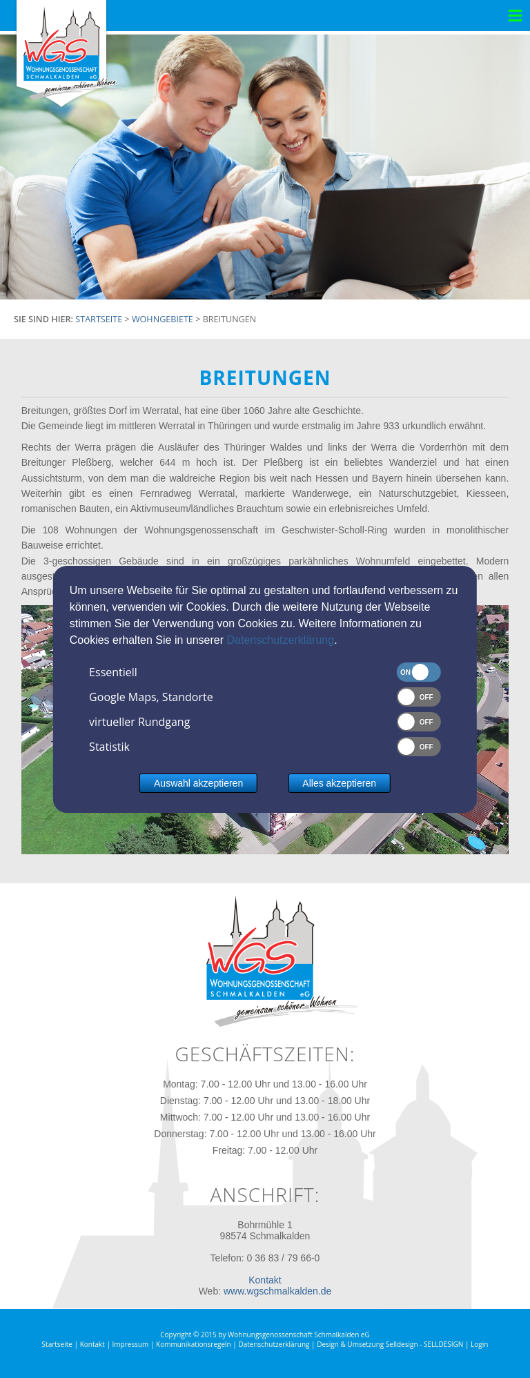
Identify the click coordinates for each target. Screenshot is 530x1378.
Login (479, 1344)
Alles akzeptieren (339, 783)
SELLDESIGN (443, 1344)
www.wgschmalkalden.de (277, 1291)
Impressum (130, 1344)
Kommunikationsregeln (193, 1344)
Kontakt (264, 1280)
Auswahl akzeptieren (198, 783)
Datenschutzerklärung (280, 640)
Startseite (57, 1344)
